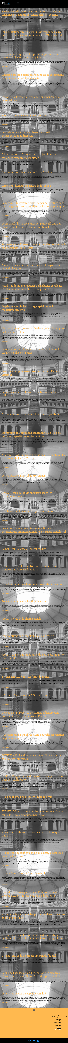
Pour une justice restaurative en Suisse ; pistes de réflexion (31, 393)
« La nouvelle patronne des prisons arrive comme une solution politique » (33, 915)
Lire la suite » (5, 24)
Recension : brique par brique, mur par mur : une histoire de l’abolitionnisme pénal (31, 55)
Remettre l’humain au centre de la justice (26, 185)
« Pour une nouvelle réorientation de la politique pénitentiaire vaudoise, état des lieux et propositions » (34, 936)
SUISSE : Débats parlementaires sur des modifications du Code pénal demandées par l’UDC (34, 813)
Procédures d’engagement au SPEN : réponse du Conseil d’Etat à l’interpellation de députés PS (30, 893)
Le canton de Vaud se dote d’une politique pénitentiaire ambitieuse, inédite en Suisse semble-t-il (34, 529)
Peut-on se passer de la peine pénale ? (24, 993)
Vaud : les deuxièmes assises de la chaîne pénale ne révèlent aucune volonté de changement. (32, 287)
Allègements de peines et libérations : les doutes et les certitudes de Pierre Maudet (33, 456)
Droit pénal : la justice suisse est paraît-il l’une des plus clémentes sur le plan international (31, 225)
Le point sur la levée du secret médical (24, 549)
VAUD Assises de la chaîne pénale (21, 618)
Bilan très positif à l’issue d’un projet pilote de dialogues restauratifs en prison (29, 155)
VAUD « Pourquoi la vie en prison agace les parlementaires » (27, 494)
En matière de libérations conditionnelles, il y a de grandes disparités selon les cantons (31, 434)
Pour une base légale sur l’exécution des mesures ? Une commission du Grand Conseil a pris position (31, 974)
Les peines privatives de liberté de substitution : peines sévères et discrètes (30, 133)
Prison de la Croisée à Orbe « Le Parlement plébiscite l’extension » (33, 98)
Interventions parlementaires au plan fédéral (28, 636)
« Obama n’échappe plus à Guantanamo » (26, 695)
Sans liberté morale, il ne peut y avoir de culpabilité (32, 584)
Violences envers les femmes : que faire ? (26, 115)
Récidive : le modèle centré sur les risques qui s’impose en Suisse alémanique (29, 567)
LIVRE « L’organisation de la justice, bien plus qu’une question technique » (33, 777)
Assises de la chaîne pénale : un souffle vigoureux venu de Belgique (31, 266)
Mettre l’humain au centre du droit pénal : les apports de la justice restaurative (33, 330)
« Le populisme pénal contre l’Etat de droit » (28, 796)
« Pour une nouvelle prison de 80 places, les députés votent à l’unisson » (32, 854)
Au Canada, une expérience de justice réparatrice (31, 414)
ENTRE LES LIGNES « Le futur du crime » (26, 676)
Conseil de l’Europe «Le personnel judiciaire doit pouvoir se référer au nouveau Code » (30, 714)
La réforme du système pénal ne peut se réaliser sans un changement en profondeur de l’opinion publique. (33, 204)
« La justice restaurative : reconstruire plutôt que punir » (31, 833)
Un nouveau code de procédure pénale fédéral (29, 955)
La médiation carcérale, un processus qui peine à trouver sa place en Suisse (30, 350)
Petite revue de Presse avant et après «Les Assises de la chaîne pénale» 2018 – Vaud (34, 245)
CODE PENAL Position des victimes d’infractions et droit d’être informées (32, 756)
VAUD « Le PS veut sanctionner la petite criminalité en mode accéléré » (34, 656)
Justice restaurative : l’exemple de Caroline (27, 172)
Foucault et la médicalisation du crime (24, 601)
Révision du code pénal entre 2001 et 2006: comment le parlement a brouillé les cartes (33, 76)
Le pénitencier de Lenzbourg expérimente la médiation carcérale (28, 307)
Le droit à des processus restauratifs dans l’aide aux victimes (32, 372)
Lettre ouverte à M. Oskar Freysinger (23, 475)
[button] (18, 2)
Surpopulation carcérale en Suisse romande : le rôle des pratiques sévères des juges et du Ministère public (33, 33)
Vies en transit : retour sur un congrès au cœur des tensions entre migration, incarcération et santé (32, 12)
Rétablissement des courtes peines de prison (28, 511)
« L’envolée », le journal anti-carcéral (23, 873)
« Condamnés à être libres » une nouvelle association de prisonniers (33, 736)
